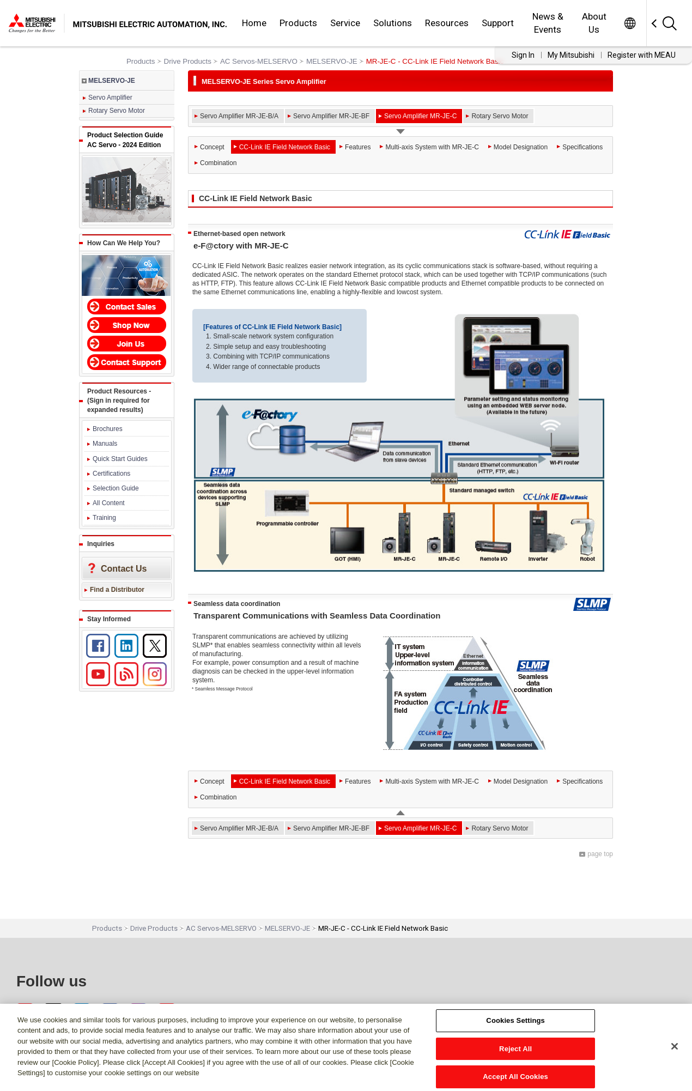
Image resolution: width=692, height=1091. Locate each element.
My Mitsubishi (571, 55)
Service (345, 22)
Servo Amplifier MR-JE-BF (331, 116)
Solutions (392, 22)
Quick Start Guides (120, 459)
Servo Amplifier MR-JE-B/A (239, 116)
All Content (109, 503)
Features (358, 147)
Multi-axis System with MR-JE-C (431, 147)
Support (498, 22)
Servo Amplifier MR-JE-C (420, 116)
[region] (346, 1047)
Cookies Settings (515, 1020)
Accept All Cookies (515, 1076)
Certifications (111, 473)
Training (104, 518)
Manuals (105, 443)
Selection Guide (116, 488)
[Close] (675, 1046)
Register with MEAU (642, 55)
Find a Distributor (117, 589)
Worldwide (629, 23)
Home (254, 22)
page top (600, 854)
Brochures (108, 429)
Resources (447, 22)
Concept (212, 147)
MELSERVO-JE (331, 61)
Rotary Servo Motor (116, 110)
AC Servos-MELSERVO (259, 61)
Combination (218, 163)
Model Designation (521, 147)
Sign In (523, 55)
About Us (594, 23)
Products (298, 22)
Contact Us (124, 568)
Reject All (515, 1049)
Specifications (582, 147)
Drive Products (187, 61)
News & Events (547, 23)
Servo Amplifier (110, 97)
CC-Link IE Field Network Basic (284, 147)
